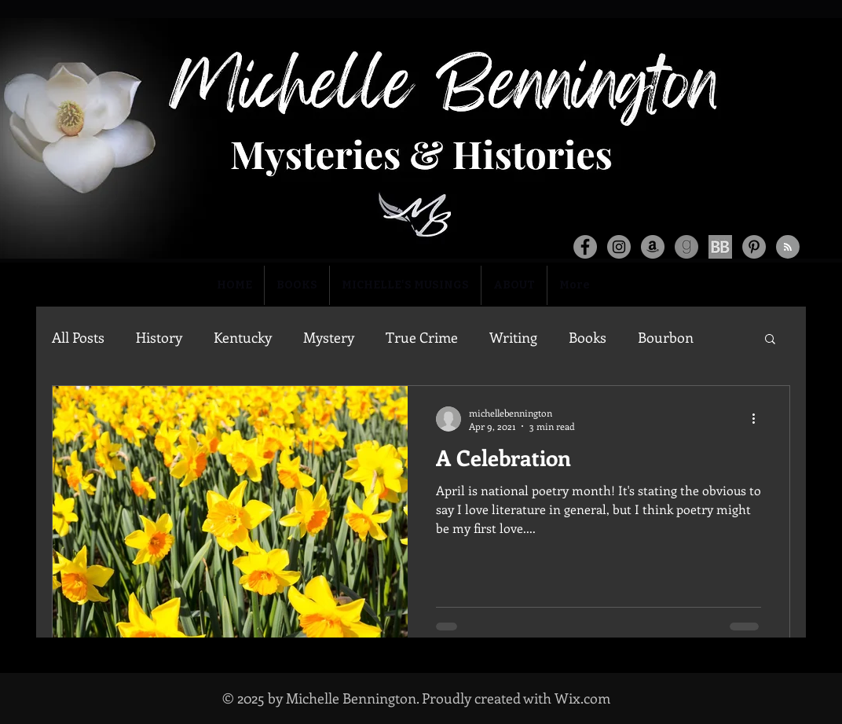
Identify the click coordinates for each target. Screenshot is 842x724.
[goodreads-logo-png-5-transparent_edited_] (686, 247)
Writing (513, 337)
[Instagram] (619, 247)
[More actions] (758, 419)
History (159, 337)
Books (587, 337)
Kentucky (243, 337)
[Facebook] (585, 247)
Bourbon (666, 337)
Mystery (328, 337)
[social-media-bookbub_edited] (720, 247)
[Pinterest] (754, 247)
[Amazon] (652, 247)
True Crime (422, 337)
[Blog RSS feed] (788, 247)
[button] (770, 340)
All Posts (78, 337)
